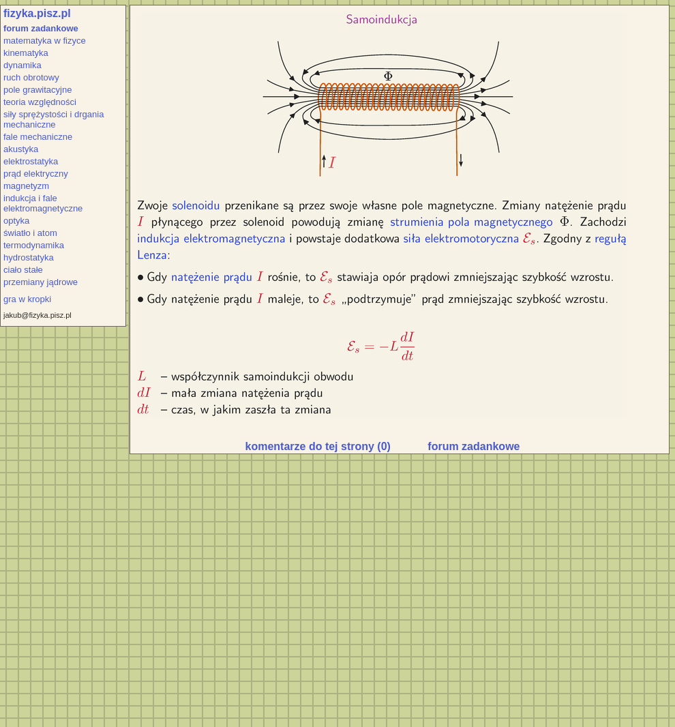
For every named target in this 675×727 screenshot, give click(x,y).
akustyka (20, 149)
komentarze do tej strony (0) (318, 446)
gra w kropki (27, 299)
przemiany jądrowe (40, 282)
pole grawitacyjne (37, 90)
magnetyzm (26, 186)
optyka (16, 221)
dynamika (22, 65)
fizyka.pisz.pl (37, 13)
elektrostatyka (30, 161)
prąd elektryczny (35, 173)
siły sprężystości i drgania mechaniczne (53, 119)
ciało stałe (23, 270)
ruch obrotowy (31, 77)
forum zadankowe (40, 28)
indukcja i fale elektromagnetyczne (42, 203)
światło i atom (30, 233)
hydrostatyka (28, 257)
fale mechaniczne (37, 137)
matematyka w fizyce (44, 40)
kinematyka (25, 53)
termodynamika (33, 245)
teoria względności (39, 102)
